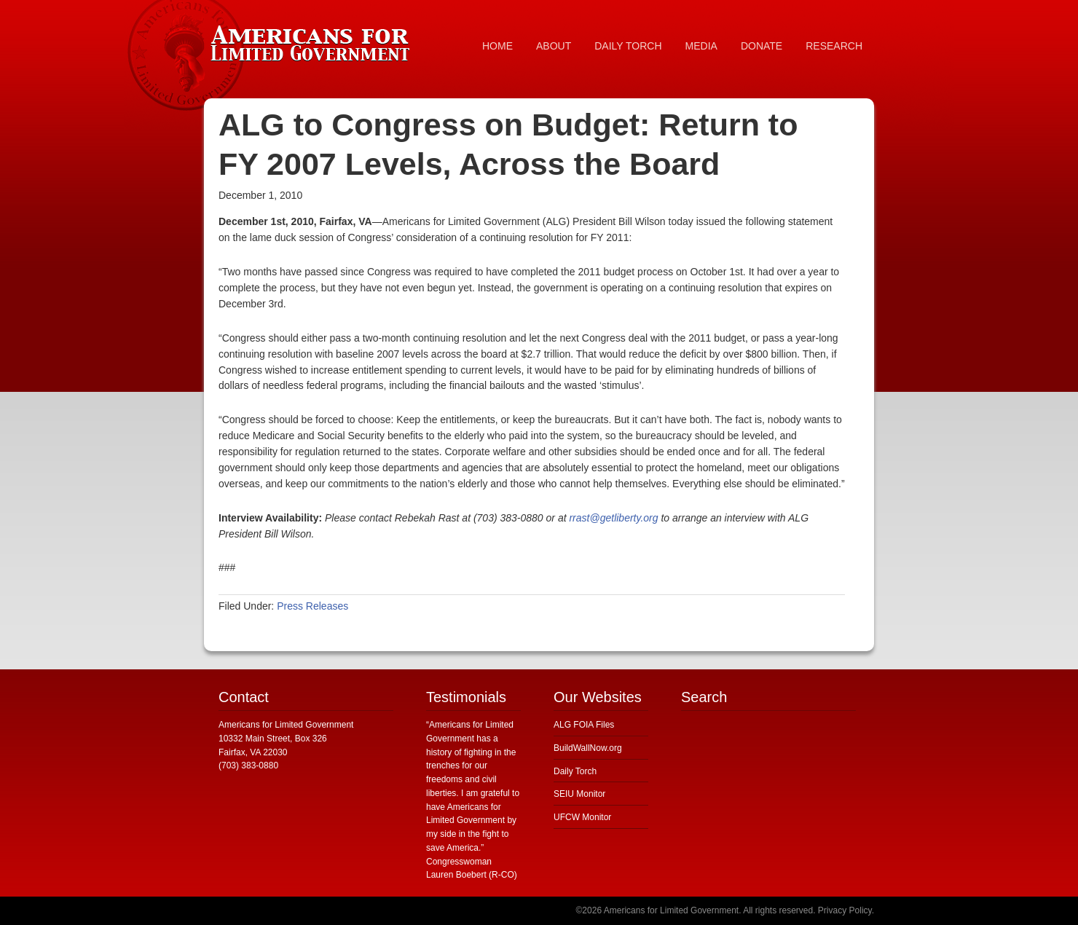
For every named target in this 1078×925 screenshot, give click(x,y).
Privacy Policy (845, 910)
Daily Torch (575, 771)
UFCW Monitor (582, 817)
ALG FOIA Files (584, 725)
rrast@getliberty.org (613, 518)
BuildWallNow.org (588, 748)
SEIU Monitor (579, 794)
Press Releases (312, 606)
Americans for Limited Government (313, 40)
